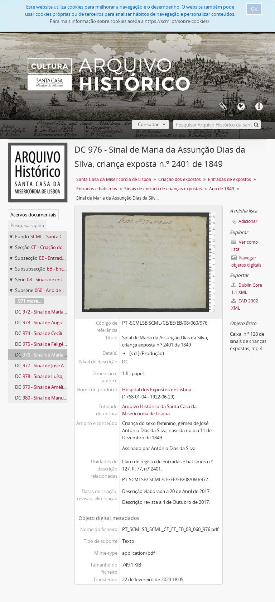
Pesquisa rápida (27, 225)
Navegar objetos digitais (246, 261)
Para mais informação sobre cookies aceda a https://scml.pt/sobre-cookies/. (130, 21)
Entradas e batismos (96, 189)
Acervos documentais (33, 214)
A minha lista (223, 107)
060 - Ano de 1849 (53, 290)
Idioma (241, 107)
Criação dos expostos (179, 179)
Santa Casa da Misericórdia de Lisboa (113, 179)
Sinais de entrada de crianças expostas (163, 189)
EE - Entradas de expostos (66, 258)
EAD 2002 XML (244, 304)
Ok (254, 9)
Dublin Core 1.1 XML (246, 288)
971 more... (29, 301)
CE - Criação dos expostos (58, 247)
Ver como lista (244, 245)
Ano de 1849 (221, 189)
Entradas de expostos (229, 179)
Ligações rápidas (259, 107)
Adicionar (247, 221)
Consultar (148, 124)
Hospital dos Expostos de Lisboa (156, 389)
